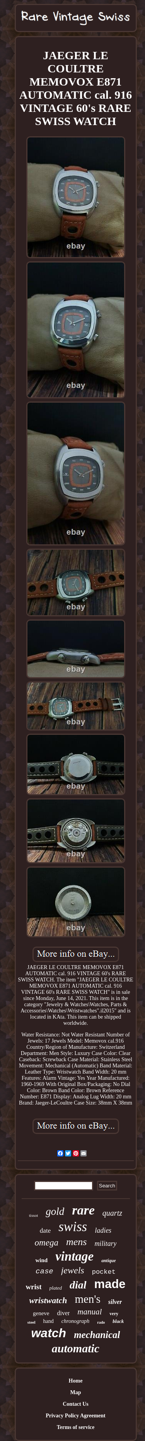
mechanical (97, 1334)
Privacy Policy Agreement (75, 1416)
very (113, 1313)
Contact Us (76, 1404)
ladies (103, 1230)
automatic (75, 1348)
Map (75, 1392)
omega (46, 1242)
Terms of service (75, 1427)
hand (48, 1321)
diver (63, 1313)
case (44, 1271)
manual (89, 1311)
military (105, 1243)
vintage (74, 1256)
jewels (72, 1270)
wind (41, 1260)
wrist (33, 1287)
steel (31, 1322)
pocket (104, 1272)
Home (76, 1381)
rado (101, 1322)
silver (115, 1302)
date (45, 1230)
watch (48, 1333)
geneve (41, 1313)
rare (83, 1210)
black (118, 1321)
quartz (112, 1213)
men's (87, 1299)
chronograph (75, 1321)
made (110, 1284)
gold (55, 1211)
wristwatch (48, 1300)
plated (55, 1288)
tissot (33, 1215)
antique (108, 1260)
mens (76, 1241)
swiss (72, 1226)
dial (78, 1285)
